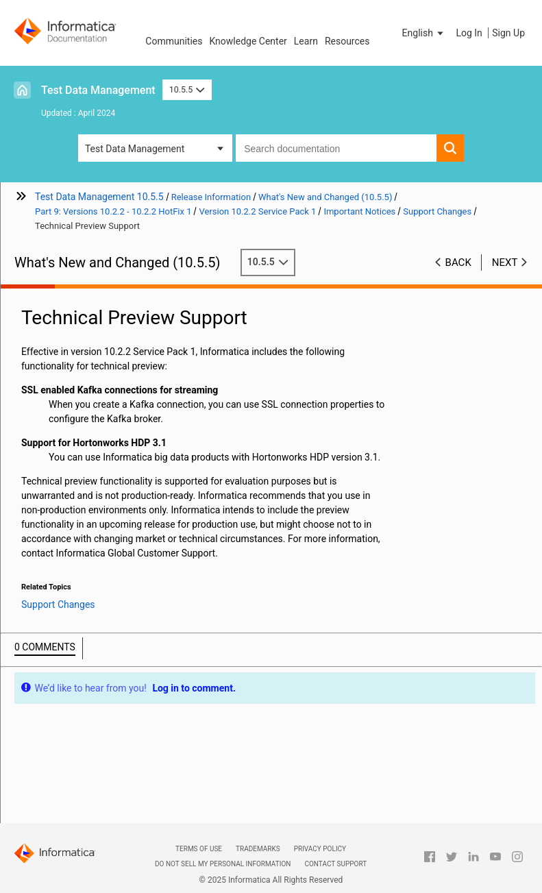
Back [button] (458, 262)
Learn (306, 41)
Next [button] (505, 262)
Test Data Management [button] (134, 148)
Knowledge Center (247, 41)
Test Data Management (98, 90)
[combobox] (336, 148)
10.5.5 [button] (187, 89)
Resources (347, 41)
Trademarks (258, 849)
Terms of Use (198, 849)
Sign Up (508, 32)
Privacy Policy (320, 849)
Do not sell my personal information (223, 864)
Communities (173, 41)
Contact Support (335, 864)
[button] (424, 32)
